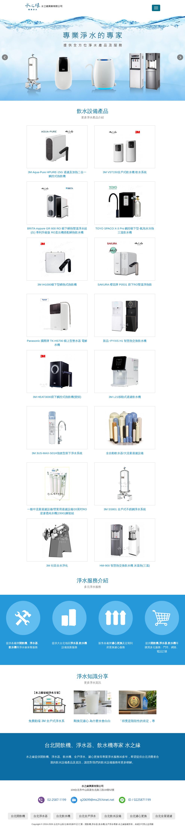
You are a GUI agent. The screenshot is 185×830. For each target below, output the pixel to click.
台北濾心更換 (138, 816)
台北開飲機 (18, 816)
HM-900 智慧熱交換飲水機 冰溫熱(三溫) (125, 565)
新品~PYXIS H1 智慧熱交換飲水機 (124, 340)
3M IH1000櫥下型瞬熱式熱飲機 (57, 284)
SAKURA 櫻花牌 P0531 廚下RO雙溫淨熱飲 (125, 284)
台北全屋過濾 (163, 816)
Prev (5, 57)
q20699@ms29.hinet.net (97, 800)
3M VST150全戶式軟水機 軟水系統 (125, 172)
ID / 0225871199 (139, 800)
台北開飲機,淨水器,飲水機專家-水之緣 (43, 7)
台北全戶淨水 (87, 816)
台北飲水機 (63, 816)
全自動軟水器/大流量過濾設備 (124, 453)
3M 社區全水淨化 (57, 565)
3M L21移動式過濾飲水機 (125, 396)
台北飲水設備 (112, 816)
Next (180, 57)
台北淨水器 (40, 816)
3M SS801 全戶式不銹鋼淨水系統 (125, 509)
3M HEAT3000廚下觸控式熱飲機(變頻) (57, 396)
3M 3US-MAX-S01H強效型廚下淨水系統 (57, 453)
